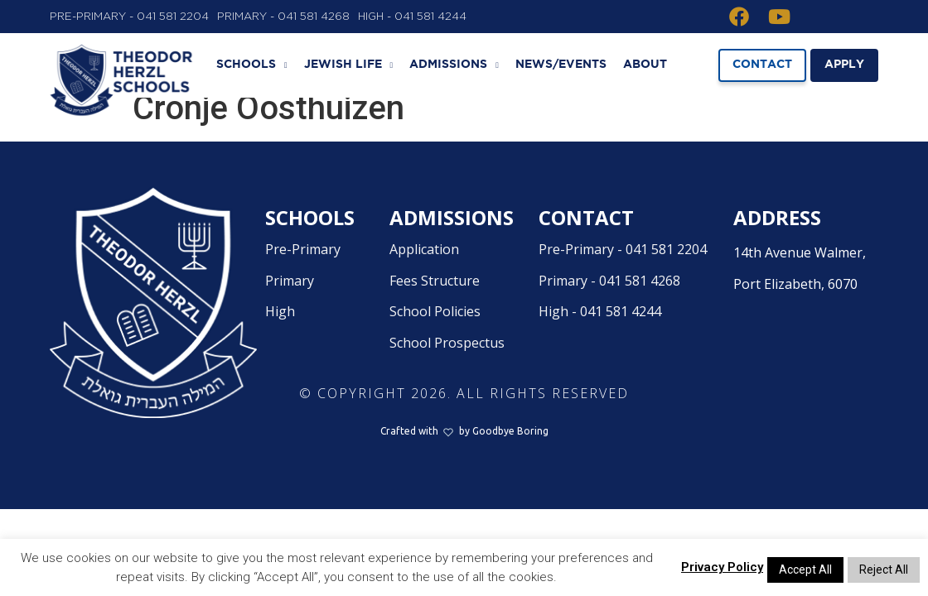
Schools (252, 65)
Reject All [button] (883, 569)
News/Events (561, 65)
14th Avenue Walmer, (802, 287)
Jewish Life (349, 65)
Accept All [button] (805, 569)
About (645, 65)
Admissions (454, 65)
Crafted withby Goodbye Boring (464, 448)
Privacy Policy (722, 567)
